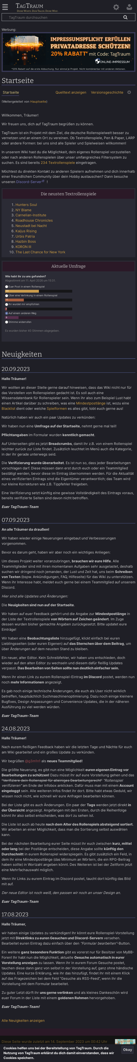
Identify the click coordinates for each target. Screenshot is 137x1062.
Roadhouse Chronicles (34, 220)
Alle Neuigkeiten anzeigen (23, 1020)
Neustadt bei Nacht (31, 225)
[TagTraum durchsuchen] (68, 17)
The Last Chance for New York (40, 252)
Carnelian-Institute (31, 215)
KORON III (23, 247)
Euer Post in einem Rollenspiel (25, 286)
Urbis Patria (25, 236)
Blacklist (8, 408)
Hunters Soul (26, 204)
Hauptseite (38, 101)
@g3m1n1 (32, 761)
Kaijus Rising (26, 231)
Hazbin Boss (26, 241)
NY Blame (23, 210)
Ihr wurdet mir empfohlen (22, 304)
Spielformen (57, 408)
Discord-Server (29, 182)
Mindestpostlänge (91, 403)
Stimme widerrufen (18, 322)
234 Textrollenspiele (58, 162)
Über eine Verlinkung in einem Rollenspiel (31, 295)
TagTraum (29, 6)
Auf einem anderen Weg (20, 313)
